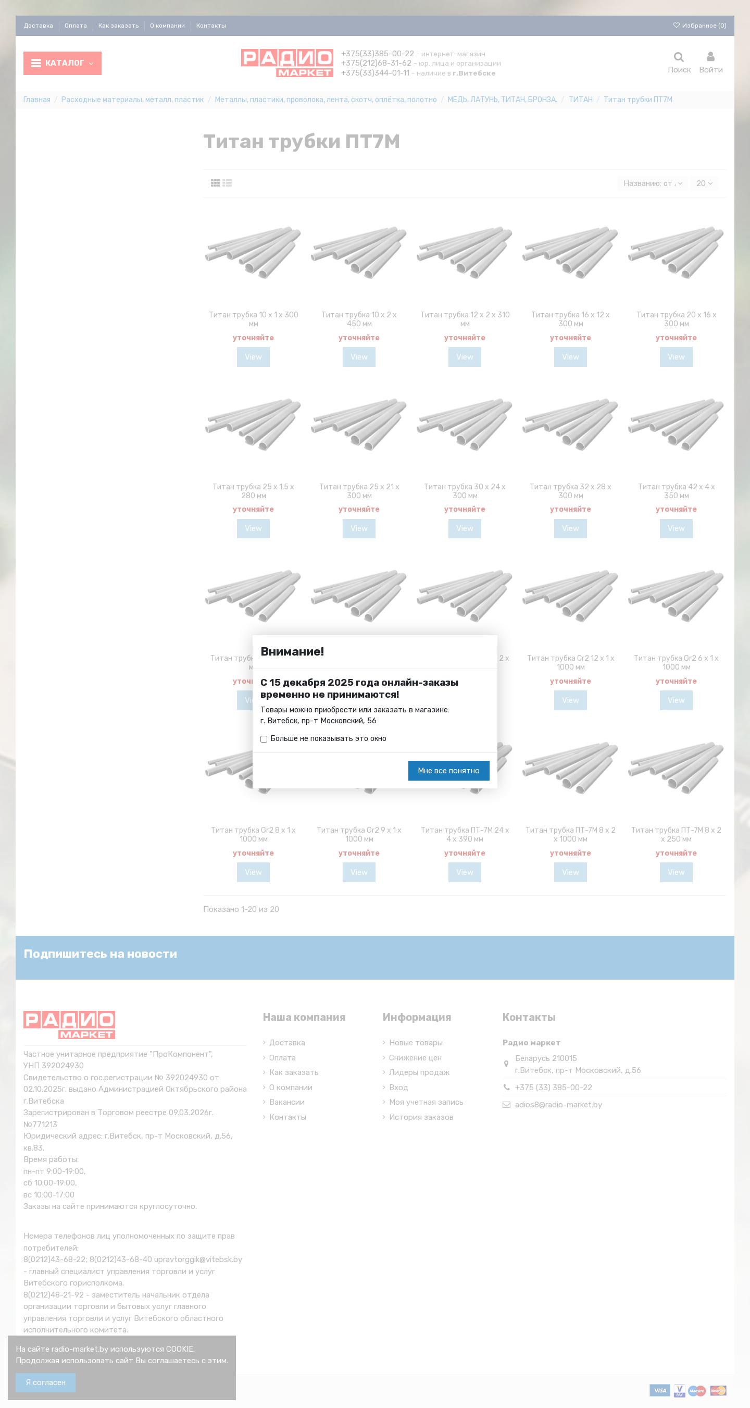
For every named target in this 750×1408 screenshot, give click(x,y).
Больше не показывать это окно (330, 739)
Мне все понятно (449, 771)
